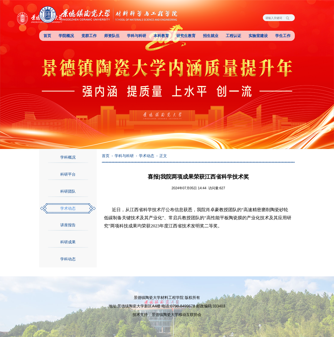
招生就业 (210, 36)
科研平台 (68, 174)
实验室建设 (258, 36)
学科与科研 (136, 36)
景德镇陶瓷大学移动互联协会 (177, 315)
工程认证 (233, 36)
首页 (47, 36)
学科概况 (68, 157)
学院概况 (66, 36)
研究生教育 (186, 36)
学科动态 (68, 259)
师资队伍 (111, 36)
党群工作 (89, 36)
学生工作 (283, 36)
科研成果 (68, 242)
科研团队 (68, 191)
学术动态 (68, 208)
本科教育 (161, 36)
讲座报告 (68, 225)
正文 (163, 156)
